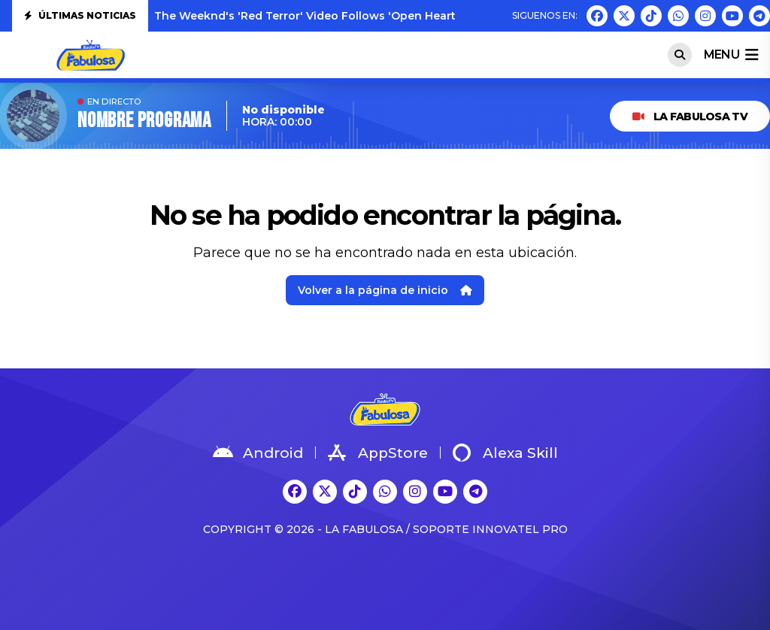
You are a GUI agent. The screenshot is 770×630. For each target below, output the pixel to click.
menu (731, 54)
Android (258, 453)
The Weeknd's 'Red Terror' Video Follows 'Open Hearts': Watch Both (345, 16)
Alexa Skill (505, 453)
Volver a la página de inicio (385, 290)
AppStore (378, 453)
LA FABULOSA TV (689, 116)
